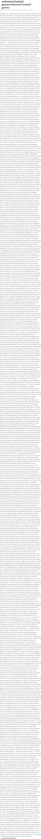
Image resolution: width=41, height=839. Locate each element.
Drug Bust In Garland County (7, 10)
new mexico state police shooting (26, 617)
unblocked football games (16, 6)
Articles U (31, 10)
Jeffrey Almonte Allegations (21, 10)
